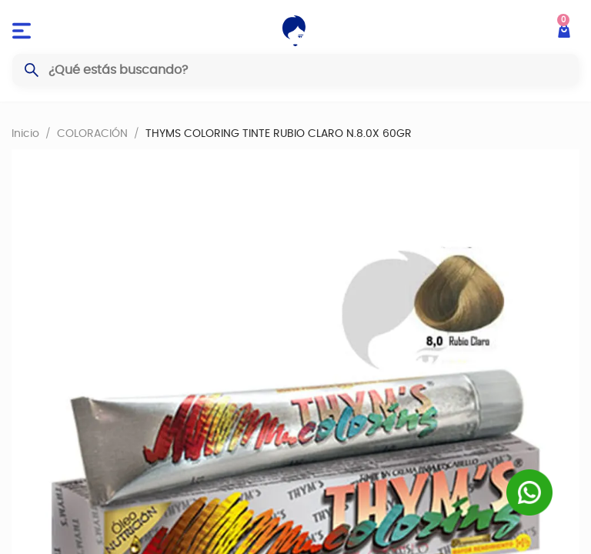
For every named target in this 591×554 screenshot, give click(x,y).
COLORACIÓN (92, 133)
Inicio (25, 133)
